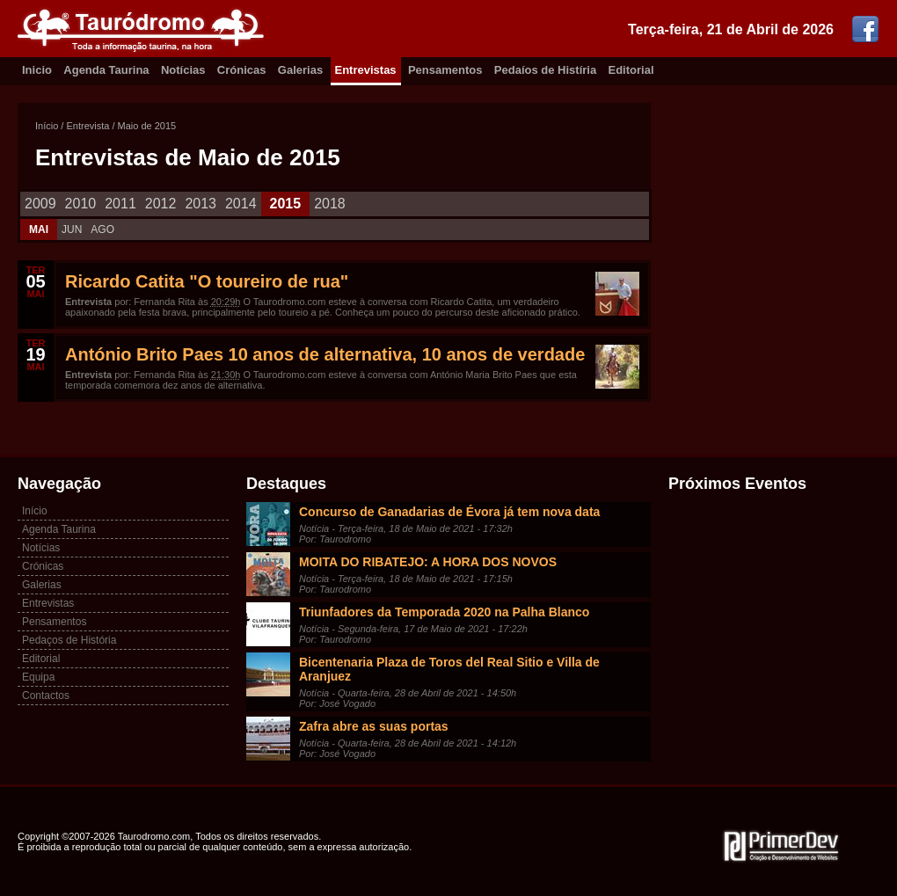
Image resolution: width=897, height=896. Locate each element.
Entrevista (87, 125)
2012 (161, 203)
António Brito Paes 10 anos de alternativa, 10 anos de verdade (325, 354)
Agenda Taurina (106, 69)
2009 (40, 203)
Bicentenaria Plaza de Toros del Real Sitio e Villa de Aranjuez (449, 669)
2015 (286, 203)
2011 (120, 203)
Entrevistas (366, 69)
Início (46, 125)
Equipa (38, 677)
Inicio (37, 69)
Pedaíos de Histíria (545, 69)
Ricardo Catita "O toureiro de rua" (206, 281)
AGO (102, 229)
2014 (241, 203)
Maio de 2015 (147, 125)
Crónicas (241, 69)
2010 (81, 203)
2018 (330, 203)
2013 (200, 203)
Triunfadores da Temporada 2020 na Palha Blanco (444, 612)
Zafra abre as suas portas (373, 726)
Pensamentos (445, 69)
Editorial (631, 69)
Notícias (183, 69)
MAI (38, 229)
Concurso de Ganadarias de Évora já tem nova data (449, 512)
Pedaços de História (69, 640)
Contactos (45, 695)
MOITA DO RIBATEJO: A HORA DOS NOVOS (428, 562)
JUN (72, 229)
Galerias (300, 69)
